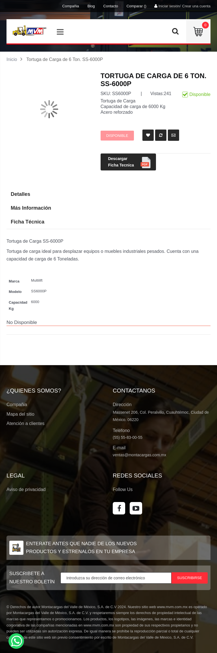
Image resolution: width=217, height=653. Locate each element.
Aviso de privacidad (25, 489)
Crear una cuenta (196, 6)
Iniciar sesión (169, 6)
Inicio (11, 59)
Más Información (31, 208)
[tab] (108, 222)
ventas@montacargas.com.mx (139, 455)
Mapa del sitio (20, 414)
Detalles (20, 194)
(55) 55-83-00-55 (127, 437)
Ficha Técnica (27, 222)
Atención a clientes (25, 423)
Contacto (110, 6)
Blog (91, 6)
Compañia (70, 6)
